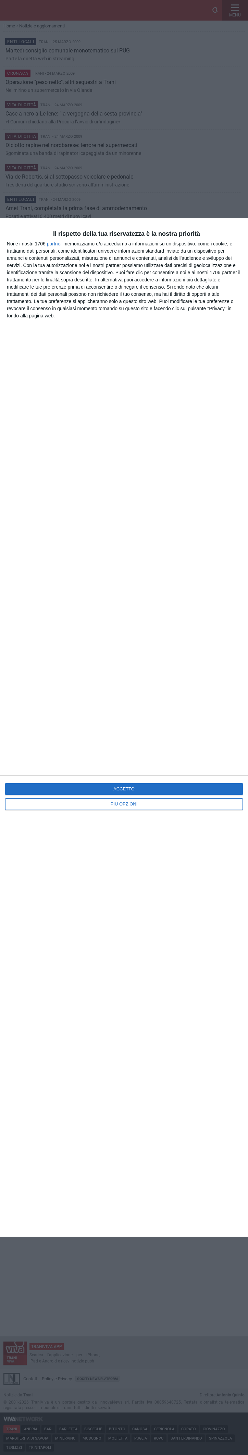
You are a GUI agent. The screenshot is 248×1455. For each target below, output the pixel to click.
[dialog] (124, 727)
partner (54, 243)
